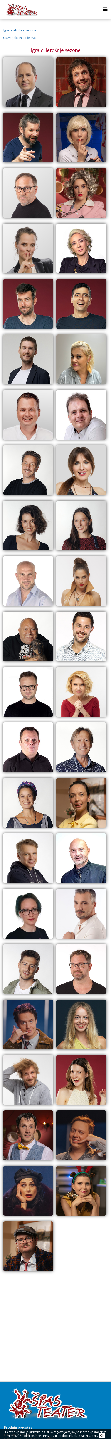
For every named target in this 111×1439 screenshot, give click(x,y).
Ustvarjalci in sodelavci (19, 38)
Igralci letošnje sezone (19, 30)
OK (102, 1436)
